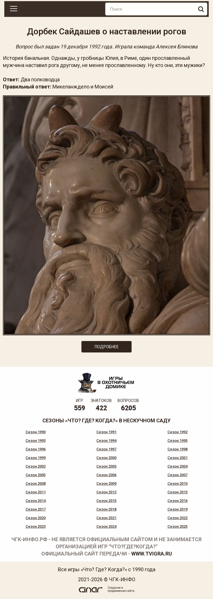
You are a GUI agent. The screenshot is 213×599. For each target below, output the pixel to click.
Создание (114, 587)
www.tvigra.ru (151, 554)
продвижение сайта (121, 590)
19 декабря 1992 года (86, 47)
